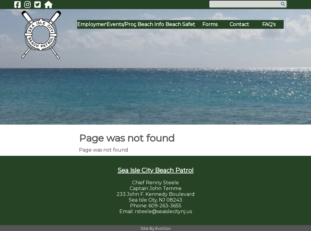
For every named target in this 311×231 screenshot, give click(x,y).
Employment (92, 24)
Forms (209, 24)
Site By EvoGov (156, 228)
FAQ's (268, 24)
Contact (239, 24)
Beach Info (151, 24)
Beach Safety (180, 24)
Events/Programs (121, 24)
